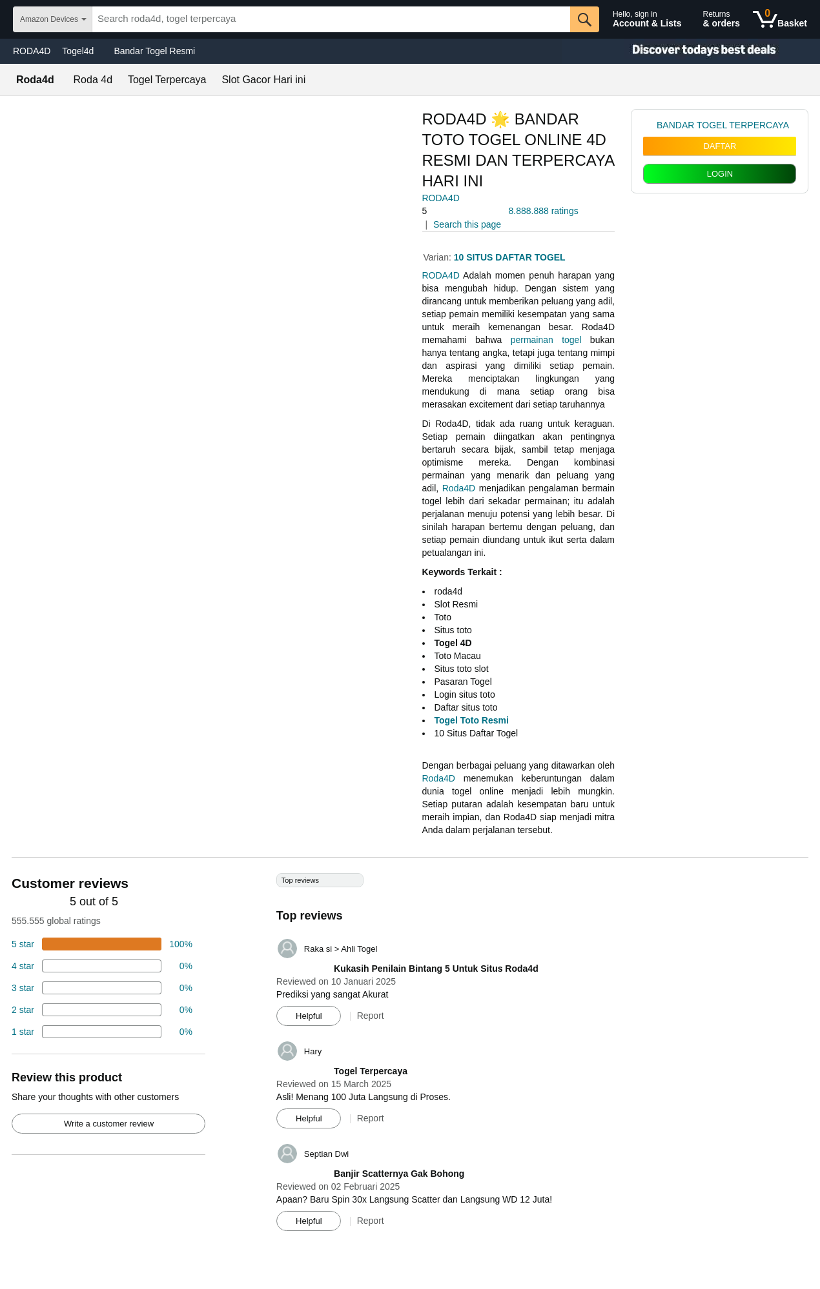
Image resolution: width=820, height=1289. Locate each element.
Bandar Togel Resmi (154, 51)
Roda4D (458, 488)
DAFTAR (719, 146)
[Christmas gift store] (691, 51)
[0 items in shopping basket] (780, 19)
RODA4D (31, 51)
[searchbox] (331, 19)
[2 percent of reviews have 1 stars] (102, 1031)
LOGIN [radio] (720, 174)
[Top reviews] (410, 1057)
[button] (458, 211)
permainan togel (546, 340)
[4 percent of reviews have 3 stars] (102, 987)
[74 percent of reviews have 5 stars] (102, 944)
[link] (650, 125)
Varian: (439, 257)
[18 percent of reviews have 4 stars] (102, 965)
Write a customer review (109, 1123)
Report (370, 1015)
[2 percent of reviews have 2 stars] (102, 1009)
